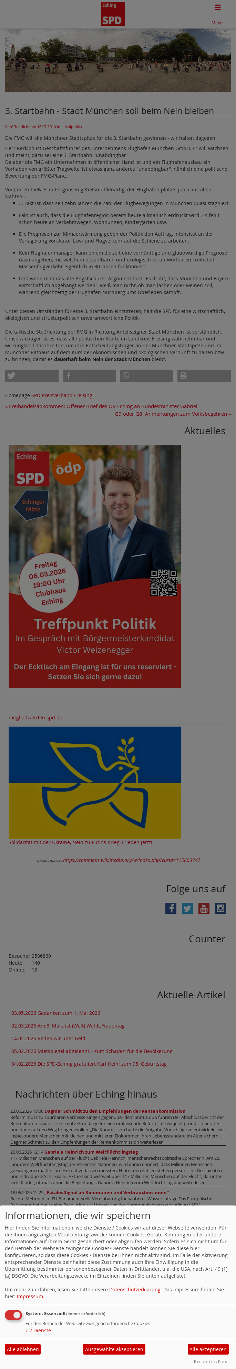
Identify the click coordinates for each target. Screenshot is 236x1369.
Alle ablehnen (23, 1349)
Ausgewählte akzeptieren (114, 1349)
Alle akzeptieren (208, 1349)
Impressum (30, 1296)
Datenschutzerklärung (135, 1289)
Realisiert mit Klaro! (211, 1361)
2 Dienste (38, 1330)
